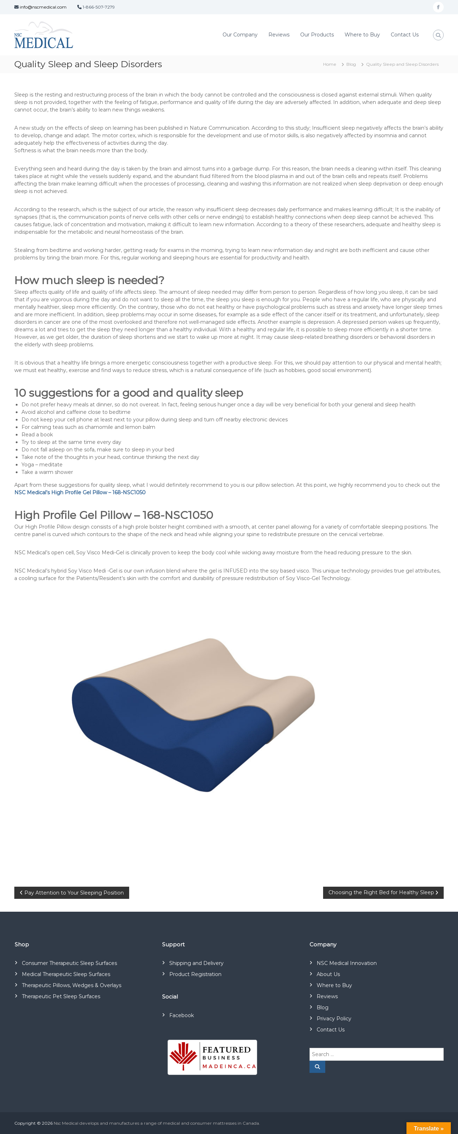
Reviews (278, 34)
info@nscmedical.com (43, 7)
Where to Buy (362, 34)
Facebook (181, 1015)
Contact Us (405, 34)
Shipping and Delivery (196, 963)
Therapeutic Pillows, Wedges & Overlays (71, 985)
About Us (328, 974)
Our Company (240, 34)
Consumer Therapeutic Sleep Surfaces (69, 963)
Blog (351, 64)
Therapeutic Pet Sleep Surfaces (61, 996)
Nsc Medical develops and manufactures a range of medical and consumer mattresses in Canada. (157, 1123)
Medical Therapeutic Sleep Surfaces (66, 974)
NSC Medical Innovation (347, 963)
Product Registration (195, 974)
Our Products (317, 34)
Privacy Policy (334, 1018)
